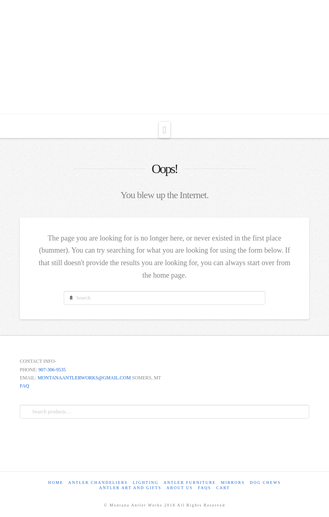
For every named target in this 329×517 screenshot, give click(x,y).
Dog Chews (265, 482)
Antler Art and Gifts (130, 488)
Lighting (145, 482)
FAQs (204, 488)
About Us (180, 488)
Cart (223, 488)
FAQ (24, 386)
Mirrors (233, 482)
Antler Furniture (189, 482)
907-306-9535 (52, 370)
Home (55, 482)
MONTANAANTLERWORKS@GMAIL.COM (84, 378)
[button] (165, 130)
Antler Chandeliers (97, 482)
